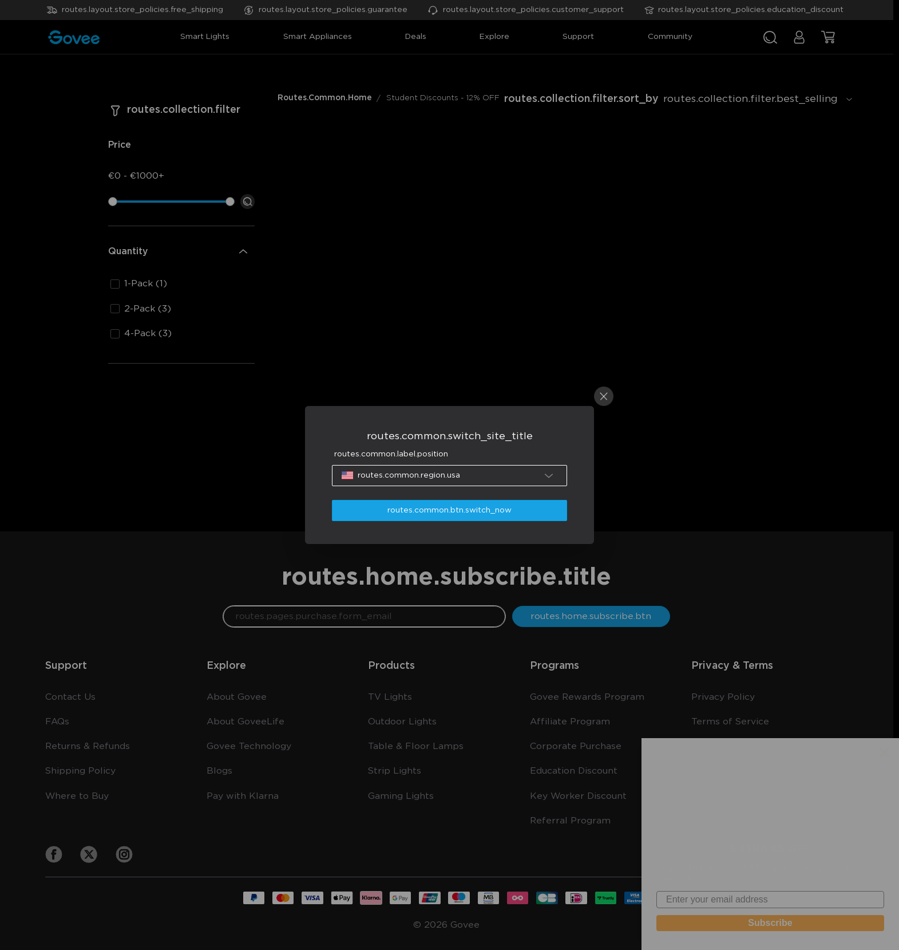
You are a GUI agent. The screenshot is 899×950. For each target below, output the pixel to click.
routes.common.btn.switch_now (449, 510)
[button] (449, 475)
